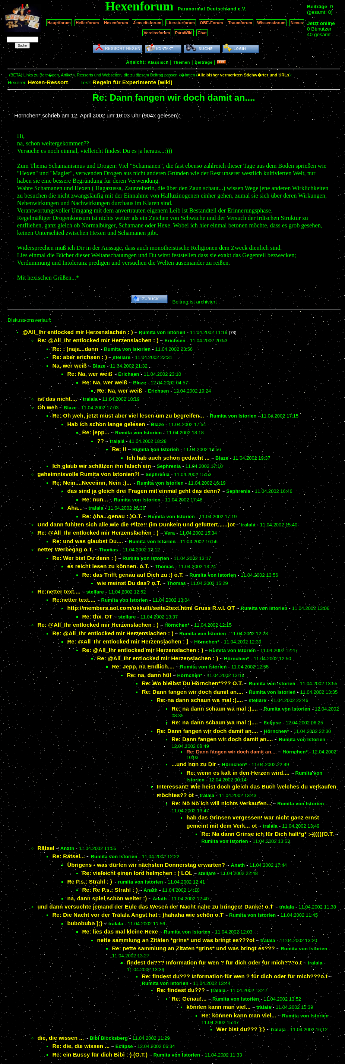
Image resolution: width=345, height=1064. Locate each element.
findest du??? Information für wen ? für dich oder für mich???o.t (214, 962)
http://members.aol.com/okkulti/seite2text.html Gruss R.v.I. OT (151, 608)
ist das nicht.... (57, 399)
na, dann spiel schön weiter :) (107, 898)
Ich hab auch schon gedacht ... (168, 457)
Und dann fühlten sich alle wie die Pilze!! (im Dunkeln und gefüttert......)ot (136, 524)
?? (100, 441)
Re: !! (119, 449)
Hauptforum (59, 23)
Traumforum (240, 23)
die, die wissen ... (60, 1038)
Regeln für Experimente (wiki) (132, 82)
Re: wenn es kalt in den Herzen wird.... (237, 772)
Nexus (297, 23)
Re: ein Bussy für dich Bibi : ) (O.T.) (100, 1054)
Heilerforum (87, 23)
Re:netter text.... (58, 591)
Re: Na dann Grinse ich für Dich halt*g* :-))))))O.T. (267, 834)
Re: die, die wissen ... (81, 1046)
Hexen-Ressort (48, 82)
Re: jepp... (95, 432)
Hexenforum (116, 23)
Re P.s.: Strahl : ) (89, 881)
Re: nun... (95, 499)
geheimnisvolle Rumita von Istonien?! (88, 474)
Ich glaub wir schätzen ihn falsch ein (101, 466)
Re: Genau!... (188, 998)
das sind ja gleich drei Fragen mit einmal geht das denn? (143, 491)
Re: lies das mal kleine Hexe (120, 931)
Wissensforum (271, 23)
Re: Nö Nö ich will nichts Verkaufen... (221, 803)
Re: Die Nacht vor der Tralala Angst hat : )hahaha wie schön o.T (137, 915)
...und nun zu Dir (193, 764)
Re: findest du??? (180, 990)
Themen (181, 62)
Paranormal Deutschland (207, 9)
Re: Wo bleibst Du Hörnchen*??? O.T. (192, 683)
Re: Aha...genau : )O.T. (112, 516)
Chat (202, 33)
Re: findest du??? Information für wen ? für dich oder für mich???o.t (234, 976)
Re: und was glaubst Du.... (87, 541)
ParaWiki (184, 33)
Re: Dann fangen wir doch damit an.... (192, 692)
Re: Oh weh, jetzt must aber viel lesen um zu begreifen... (128, 415)
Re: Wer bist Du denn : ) (84, 558)
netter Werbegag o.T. (65, 549)
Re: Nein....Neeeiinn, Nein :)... (91, 482)
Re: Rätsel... (68, 856)
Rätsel (45, 848)
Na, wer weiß (69, 365)
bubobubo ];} (84, 923)
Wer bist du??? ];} (240, 1029)
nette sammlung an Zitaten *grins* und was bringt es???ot (175, 940)
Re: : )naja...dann (75, 349)
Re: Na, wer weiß (89, 374)
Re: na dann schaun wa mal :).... (199, 700)
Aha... (75, 507)
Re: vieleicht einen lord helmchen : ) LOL (137, 873)
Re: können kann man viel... (238, 1015)
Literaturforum (181, 23)
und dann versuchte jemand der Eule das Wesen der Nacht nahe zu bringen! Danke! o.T (155, 906)
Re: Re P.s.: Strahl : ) (109, 890)
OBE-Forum (211, 23)
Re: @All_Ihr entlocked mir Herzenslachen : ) (97, 340)
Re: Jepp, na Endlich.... (143, 666)
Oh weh (47, 407)
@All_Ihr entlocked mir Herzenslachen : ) (77, 332)
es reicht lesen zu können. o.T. (108, 566)
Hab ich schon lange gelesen (106, 424)
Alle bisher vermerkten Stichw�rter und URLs (243, 75)
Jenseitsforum (147, 23)
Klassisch (158, 62)
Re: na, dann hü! (149, 675)
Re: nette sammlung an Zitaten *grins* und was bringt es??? (193, 948)
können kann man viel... (218, 1007)
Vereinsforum (156, 33)
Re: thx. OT (97, 616)
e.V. (242, 9)
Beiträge (203, 62)
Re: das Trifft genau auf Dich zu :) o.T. (133, 575)
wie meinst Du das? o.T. (129, 583)
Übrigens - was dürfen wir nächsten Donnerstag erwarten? (146, 865)
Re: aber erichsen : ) (79, 357)
